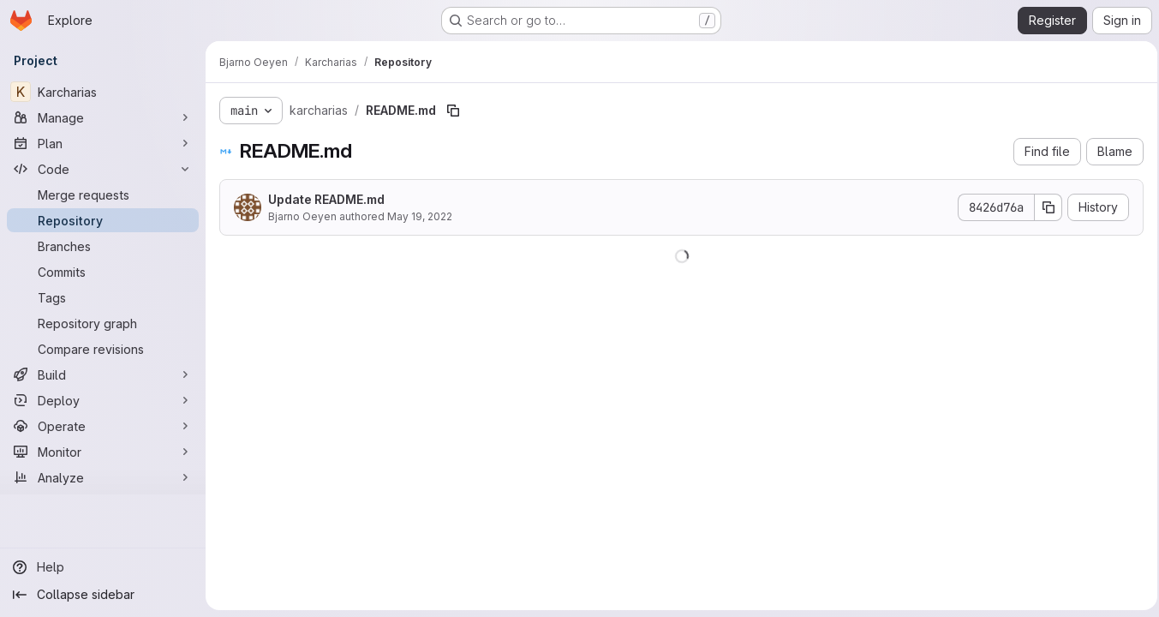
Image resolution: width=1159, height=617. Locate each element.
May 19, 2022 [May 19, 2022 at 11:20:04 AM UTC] (419, 216)
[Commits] (103, 272)
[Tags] (103, 297)
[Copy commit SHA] (1043, 207)
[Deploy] (103, 400)
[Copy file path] (453, 110)
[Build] (103, 374)
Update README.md (326, 199)
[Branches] (103, 246)
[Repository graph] (103, 323)
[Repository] (103, 220)
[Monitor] (103, 452)
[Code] (103, 169)
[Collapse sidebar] (103, 595)
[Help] (103, 567)
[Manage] (103, 117)
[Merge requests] (103, 195)
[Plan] (103, 143)
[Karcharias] (103, 92)
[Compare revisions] (103, 349)
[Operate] (103, 426)
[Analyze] (103, 477)
